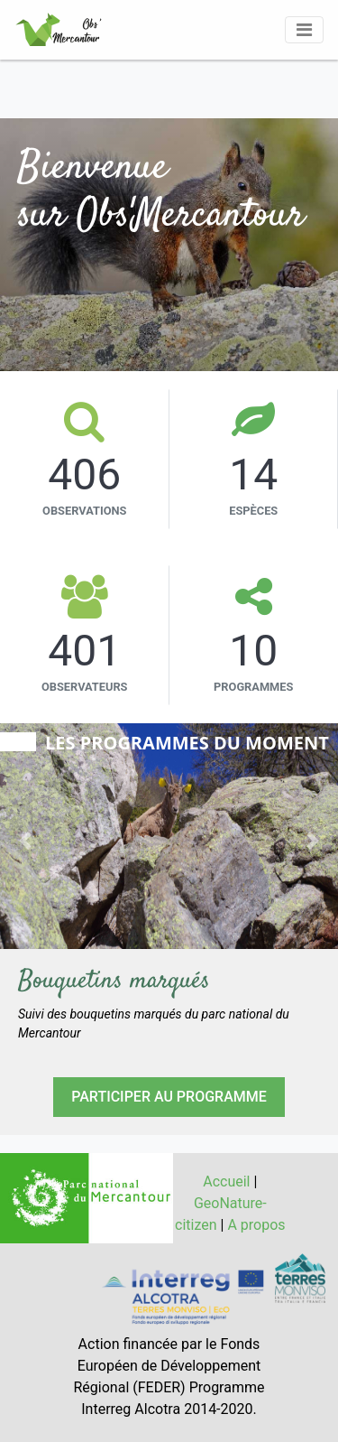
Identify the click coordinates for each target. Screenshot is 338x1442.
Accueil (226, 1181)
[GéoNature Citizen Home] (58, 29)
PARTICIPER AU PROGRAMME (169, 1096)
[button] (25, 840)
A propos (256, 1224)
